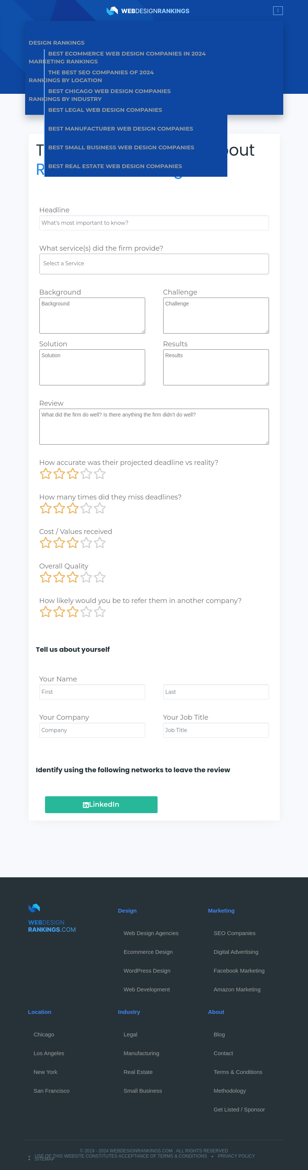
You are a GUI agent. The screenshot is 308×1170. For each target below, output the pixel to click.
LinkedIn (101, 804)
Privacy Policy (236, 1156)
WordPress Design (147, 970)
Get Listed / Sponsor (239, 1109)
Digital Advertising (236, 952)
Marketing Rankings (63, 61)
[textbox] (156, 263)
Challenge (180, 292)
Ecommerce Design (148, 952)
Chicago (44, 1034)
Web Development (147, 989)
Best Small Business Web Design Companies (121, 147)
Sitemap (45, 1159)
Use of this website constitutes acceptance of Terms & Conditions (121, 1156)
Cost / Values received (76, 532)
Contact (223, 1053)
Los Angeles (49, 1053)
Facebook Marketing (239, 970)
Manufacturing (141, 1053)
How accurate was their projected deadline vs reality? (129, 463)
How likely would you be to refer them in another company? (140, 601)
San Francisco (52, 1090)
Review (51, 403)
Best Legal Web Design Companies (105, 109)
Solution (53, 344)
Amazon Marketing (237, 989)
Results (175, 344)
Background (60, 292)
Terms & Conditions (238, 1072)
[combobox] (154, 264)
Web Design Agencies (151, 933)
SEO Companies (235, 933)
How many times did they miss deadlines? (110, 497)
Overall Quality (64, 566)
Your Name (58, 679)
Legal (131, 1034)
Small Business (143, 1090)
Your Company (64, 717)
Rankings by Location (65, 80)
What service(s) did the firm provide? (101, 248)
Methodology (230, 1090)
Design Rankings (57, 42)
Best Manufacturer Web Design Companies (120, 128)
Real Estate (138, 1072)
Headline (54, 210)
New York (45, 1072)
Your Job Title (186, 717)
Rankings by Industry (65, 98)
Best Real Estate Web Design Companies (115, 166)
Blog (219, 1034)
